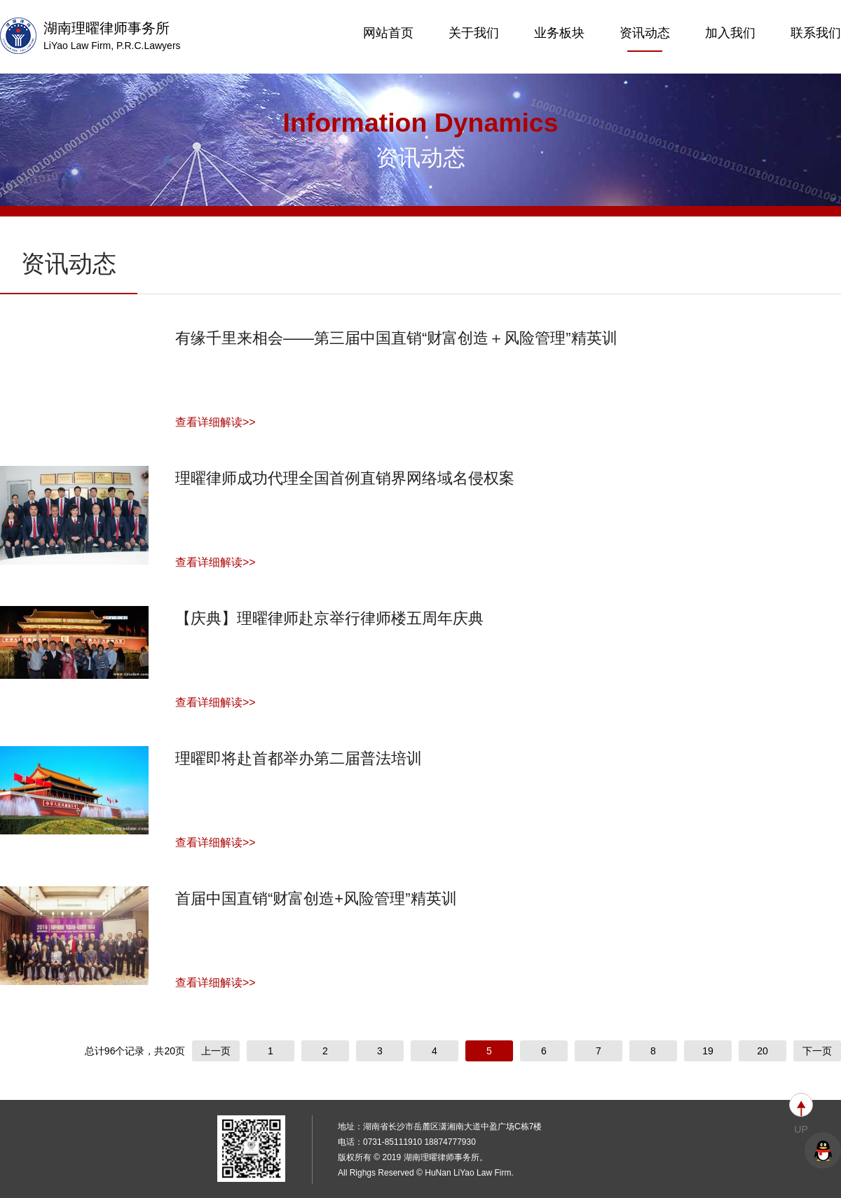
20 (762, 1050)
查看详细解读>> (215, 422)
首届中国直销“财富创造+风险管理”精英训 (316, 898)
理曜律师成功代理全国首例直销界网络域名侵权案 (344, 478)
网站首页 (388, 33)
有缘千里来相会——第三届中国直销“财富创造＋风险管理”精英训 (396, 338)
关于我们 (474, 33)
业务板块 (559, 33)
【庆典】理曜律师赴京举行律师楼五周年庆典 (329, 618)
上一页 (216, 1050)
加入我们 (730, 33)
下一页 (817, 1050)
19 (707, 1050)
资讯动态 (645, 39)
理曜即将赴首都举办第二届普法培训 (298, 758)
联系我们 (816, 33)
